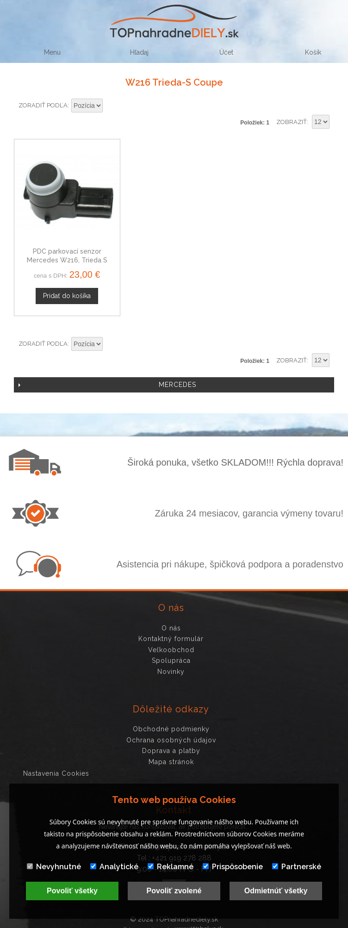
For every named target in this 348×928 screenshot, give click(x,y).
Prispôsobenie (233, 866)
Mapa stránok (171, 754)
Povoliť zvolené (174, 891)
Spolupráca (171, 653)
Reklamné (170, 866)
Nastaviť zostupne (111, 106)
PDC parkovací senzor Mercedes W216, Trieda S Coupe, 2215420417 (63, 253)
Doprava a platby (171, 743)
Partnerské (296, 866)
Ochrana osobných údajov (171, 732)
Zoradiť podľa (43, 105)
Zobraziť (291, 121)
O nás (171, 620)
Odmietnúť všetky (276, 891)
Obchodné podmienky (171, 721)
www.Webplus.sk (199, 921)
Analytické (114, 866)
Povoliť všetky (72, 891)
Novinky (171, 664)
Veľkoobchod (171, 642)
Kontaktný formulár (171, 631)
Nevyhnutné (54, 866)
